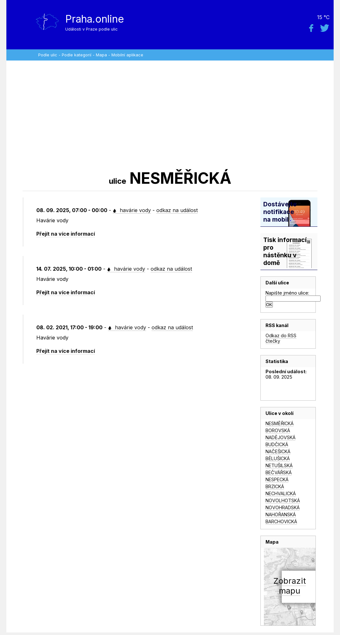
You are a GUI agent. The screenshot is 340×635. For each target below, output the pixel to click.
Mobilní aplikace (127, 55)
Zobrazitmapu (289, 586)
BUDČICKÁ (277, 444)
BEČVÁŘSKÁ (279, 472)
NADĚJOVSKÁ (280, 437)
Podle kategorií (76, 55)
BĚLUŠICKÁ (278, 458)
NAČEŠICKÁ (278, 451)
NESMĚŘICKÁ (280, 423)
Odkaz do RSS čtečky (281, 338)
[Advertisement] (170, 114)
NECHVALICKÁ (281, 493)
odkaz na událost (177, 210)
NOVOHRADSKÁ (283, 507)
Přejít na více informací (65, 234)
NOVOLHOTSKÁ (283, 500)
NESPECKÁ (277, 479)
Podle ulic (47, 55)
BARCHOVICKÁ (281, 521)
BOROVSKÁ (278, 430)
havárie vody (132, 210)
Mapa (101, 55)
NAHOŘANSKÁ (281, 514)
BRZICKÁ (275, 486)
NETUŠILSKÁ (279, 465)
